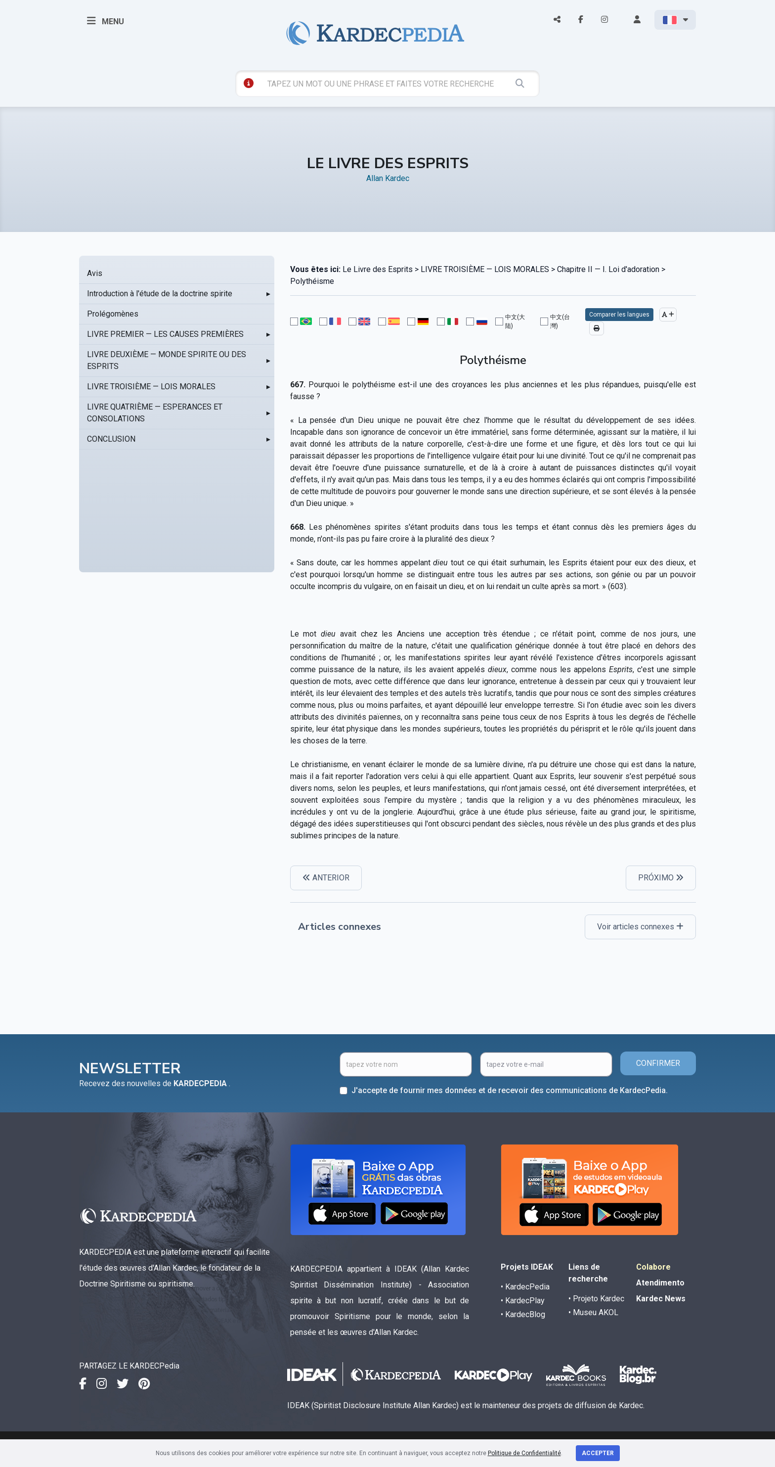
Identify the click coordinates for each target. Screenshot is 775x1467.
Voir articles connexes (640, 926)
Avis (94, 273)
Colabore (653, 1267)
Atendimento (660, 1282)
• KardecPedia (525, 1286)
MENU (105, 21)
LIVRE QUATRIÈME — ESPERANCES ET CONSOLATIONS (154, 412)
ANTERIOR (325, 877)
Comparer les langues (619, 314)
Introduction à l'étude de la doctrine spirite (159, 293)
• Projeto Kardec (596, 1298)
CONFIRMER (658, 1063)
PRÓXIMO (661, 877)
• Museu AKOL (593, 1312)
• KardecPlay (523, 1300)
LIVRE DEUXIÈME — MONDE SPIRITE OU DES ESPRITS (166, 360)
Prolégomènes (112, 314)
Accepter (598, 1453)
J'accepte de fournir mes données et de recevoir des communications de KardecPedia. (509, 1090)
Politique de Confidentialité (524, 1453)
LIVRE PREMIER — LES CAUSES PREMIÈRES (165, 334)
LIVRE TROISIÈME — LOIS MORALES (151, 386)
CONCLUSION (111, 439)
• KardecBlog (523, 1314)
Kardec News (661, 1298)
